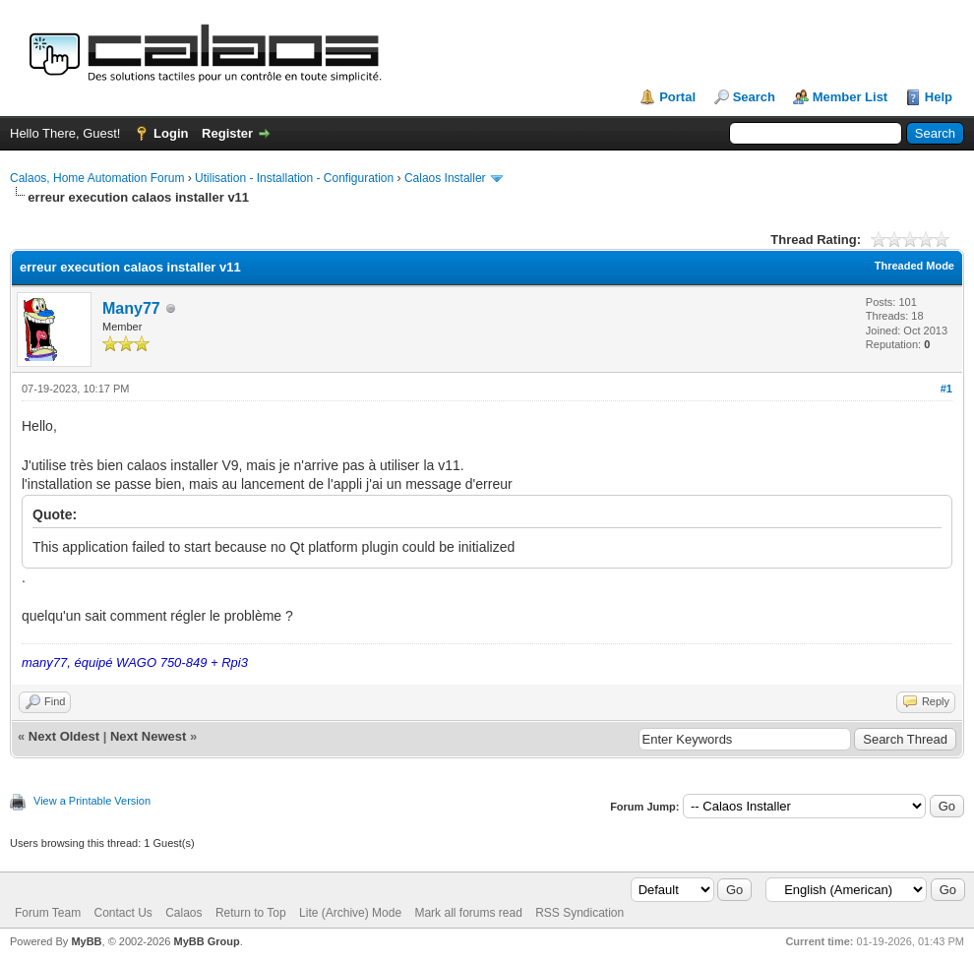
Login (170, 133)
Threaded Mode (914, 265)
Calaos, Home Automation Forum (97, 178)
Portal (677, 97)
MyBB (86, 941)
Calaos (183, 913)
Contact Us (122, 913)
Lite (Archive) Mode (350, 913)
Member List (850, 97)
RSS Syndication (579, 913)
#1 (946, 388)
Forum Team (48, 913)
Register (227, 133)
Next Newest (148, 736)
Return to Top (250, 913)
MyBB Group (206, 941)
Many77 (131, 308)
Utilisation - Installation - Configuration (294, 178)
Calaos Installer (445, 178)
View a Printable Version (92, 801)
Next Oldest (64, 736)
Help (938, 97)
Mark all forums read (467, 913)
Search (754, 97)
